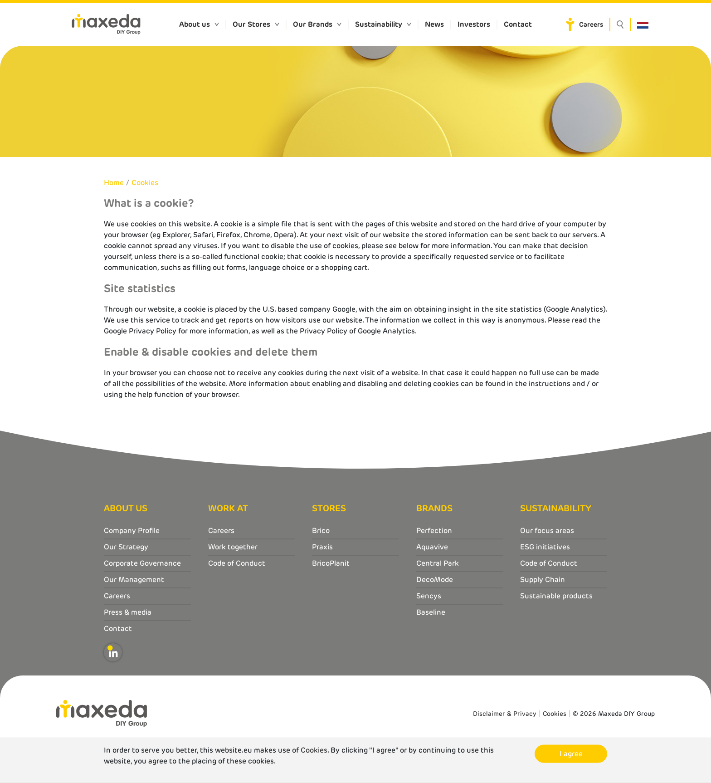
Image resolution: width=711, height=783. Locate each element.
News (434, 24)
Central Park (437, 563)
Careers (591, 24)
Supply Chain (542, 579)
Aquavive (432, 547)
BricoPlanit (331, 563)
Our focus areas (547, 530)
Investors (474, 24)
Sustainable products (556, 596)
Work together (233, 547)
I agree (571, 754)
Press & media (127, 612)
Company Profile (132, 530)
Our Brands (312, 24)
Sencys (428, 596)
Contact (518, 24)
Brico (321, 530)
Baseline (430, 612)
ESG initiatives (545, 547)
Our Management (134, 579)
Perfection (434, 530)
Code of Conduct (236, 563)
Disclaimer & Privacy (504, 714)
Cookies (144, 182)
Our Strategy (126, 547)
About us (194, 24)
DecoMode (434, 579)
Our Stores (251, 24)
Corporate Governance (142, 563)
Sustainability (378, 24)
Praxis (322, 547)
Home (114, 182)
